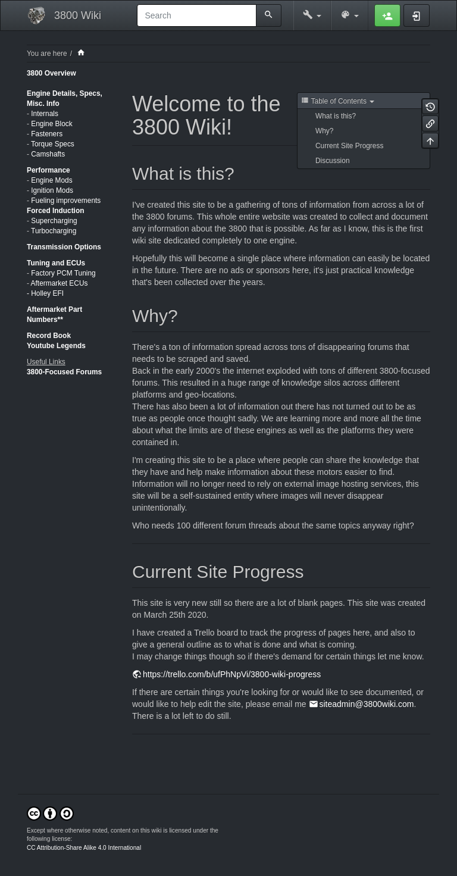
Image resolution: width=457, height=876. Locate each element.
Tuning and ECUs (56, 263)
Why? (324, 131)
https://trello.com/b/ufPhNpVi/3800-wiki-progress (232, 674)
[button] (312, 15)
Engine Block (51, 124)
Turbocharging (53, 231)
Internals (44, 114)
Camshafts (48, 154)
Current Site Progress (349, 146)
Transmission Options (64, 247)
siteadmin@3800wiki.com (367, 704)
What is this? (335, 116)
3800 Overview (51, 73)
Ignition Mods (52, 190)
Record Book (49, 335)
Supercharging (54, 221)
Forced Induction (55, 211)
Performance (48, 170)
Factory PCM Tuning (63, 273)
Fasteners (46, 134)
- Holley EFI (45, 293)
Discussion (332, 161)
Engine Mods (51, 180)
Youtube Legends (56, 346)
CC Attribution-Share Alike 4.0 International (84, 847)
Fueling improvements (66, 200)
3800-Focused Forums (64, 372)
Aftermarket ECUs (59, 283)
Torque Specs (52, 144)
